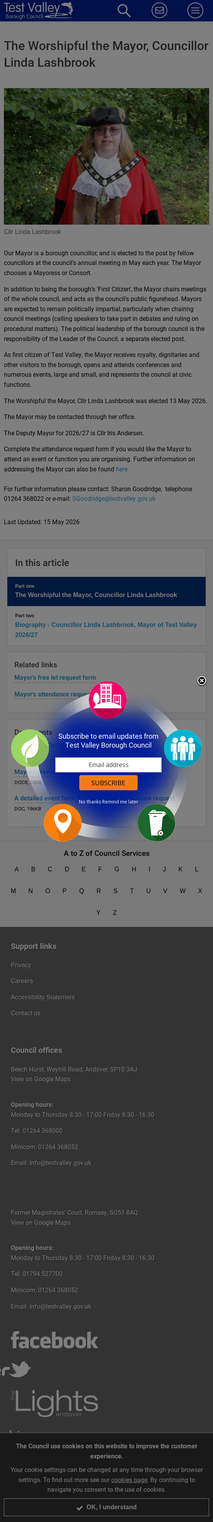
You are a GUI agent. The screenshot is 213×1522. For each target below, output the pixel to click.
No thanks (90, 802)
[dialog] (106, 761)
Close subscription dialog (202, 681)
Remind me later (120, 802)
